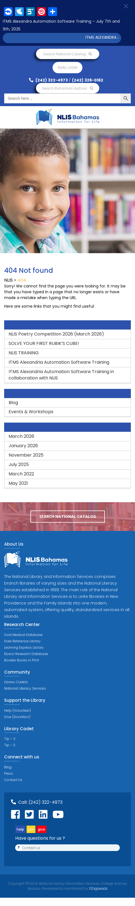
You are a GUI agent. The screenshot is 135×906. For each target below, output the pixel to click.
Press (8, 773)
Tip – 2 (9, 738)
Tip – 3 (9, 745)
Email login (67, 67)
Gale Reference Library (22, 641)
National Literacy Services (25, 688)
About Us (14, 544)
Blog (13, 402)
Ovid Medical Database (23, 634)
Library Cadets (16, 682)
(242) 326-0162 (87, 80)
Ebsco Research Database (26, 653)
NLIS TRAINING (24, 353)
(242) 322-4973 (48, 80)
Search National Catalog (67, 54)
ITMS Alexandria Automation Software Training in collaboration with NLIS (62, 374)
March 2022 (21, 474)
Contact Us (13, 779)
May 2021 (18, 483)
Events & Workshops (31, 412)
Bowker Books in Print (21, 660)
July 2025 (19, 464)
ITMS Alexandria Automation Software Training (59, 362)
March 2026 (21, 436)
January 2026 (23, 445)
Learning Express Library (24, 647)
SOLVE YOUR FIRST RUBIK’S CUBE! (44, 343)
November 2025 (26, 455)
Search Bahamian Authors (67, 88)
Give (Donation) (17, 716)
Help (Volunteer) (17, 710)
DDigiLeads (98, 888)
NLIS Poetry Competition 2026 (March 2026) (56, 334)
